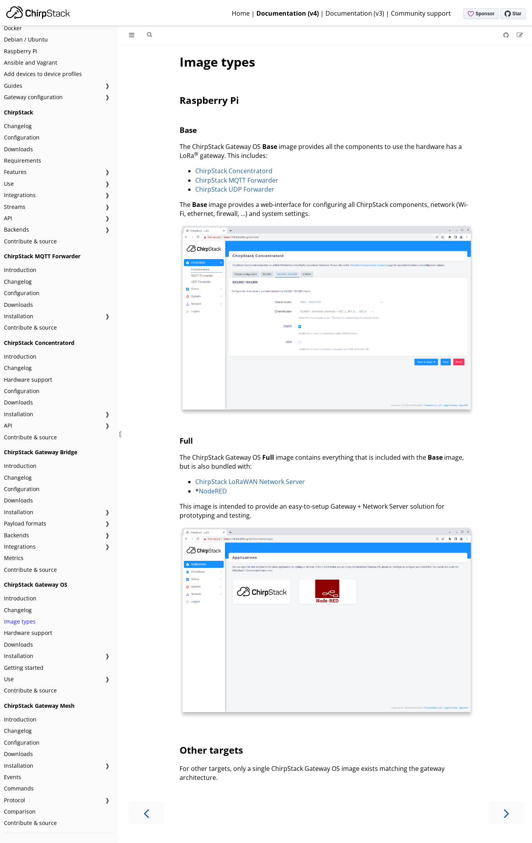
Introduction (20, 270)
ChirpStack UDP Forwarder (234, 189)
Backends (16, 229)
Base (188, 130)
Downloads (18, 149)
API (8, 218)
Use (9, 183)
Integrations (20, 195)
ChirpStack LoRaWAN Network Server (250, 481)
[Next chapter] (506, 812)
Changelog (18, 126)
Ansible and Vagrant (30, 62)
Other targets (211, 749)
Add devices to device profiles (43, 74)
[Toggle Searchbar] (149, 35)
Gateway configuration (33, 97)
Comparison (20, 811)
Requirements (22, 160)
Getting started (24, 667)
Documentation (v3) (354, 13)
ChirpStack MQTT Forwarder (236, 180)
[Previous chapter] (146, 812)
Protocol (14, 800)
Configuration (22, 137)
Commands (19, 788)
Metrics (14, 558)
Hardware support (28, 379)
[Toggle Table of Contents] (132, 35)
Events (12, 777)
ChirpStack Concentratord (233, 171)
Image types (20, 621)
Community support (421, 13)
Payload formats (25, 523)
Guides (13, 85)
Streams (14, 206)
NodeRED (213, 491)
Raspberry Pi (20, 51)
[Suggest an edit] (520, 35)
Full (186, 441)
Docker (13, 28)
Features (15, 172)
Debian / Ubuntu (26, 39)
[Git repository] (507, 35)
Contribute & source (30, 241)
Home (241, 13)
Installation (18, 316)
